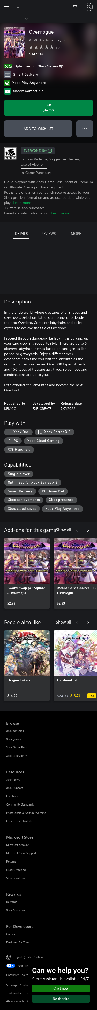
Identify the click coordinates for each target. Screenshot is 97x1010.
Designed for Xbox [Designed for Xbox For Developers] (17, 942)
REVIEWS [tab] (48, 233)
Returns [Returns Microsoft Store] (11, 861)
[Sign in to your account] (89, 7)
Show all (63, 529)
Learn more (22, 202)
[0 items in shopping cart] (76, 7)
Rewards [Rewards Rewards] (11, 901)
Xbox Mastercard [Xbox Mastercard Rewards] (16, 910)
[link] (27, 573)
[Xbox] (13, 18)
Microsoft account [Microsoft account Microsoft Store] (17, 844)
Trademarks (13, 993)
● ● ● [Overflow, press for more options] (84, 128)
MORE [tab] (76, 233)
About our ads (15, 1001)
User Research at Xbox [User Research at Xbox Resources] (20, 821)
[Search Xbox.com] (18, 7)
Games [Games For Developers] (10, 934)
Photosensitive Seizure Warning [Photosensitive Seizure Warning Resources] (26, 812)
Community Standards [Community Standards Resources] (20, 804)
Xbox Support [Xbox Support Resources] (14, 787)
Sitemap (11, 985)
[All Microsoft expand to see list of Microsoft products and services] (6, 7)
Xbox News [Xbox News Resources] (13, 779)
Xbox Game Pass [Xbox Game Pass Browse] (16, 747)
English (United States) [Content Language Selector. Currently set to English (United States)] (28, 957)
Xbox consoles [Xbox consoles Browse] (15, 730)
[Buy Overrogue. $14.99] (48, 108)
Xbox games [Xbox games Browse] (13, 739)
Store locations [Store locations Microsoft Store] (15, 878)
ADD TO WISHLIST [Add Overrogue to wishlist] (38, 128)
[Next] (88, 530)
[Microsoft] (48, 4)
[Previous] (77, 530)
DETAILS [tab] (21, 233)
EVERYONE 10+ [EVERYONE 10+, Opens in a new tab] (37, 151)
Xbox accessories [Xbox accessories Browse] (16, 755)
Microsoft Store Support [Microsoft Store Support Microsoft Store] (21, 853)
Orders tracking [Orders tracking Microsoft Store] (16, 869)
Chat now (61, 988)
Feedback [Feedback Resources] (12, 796)
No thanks (61, 999)
